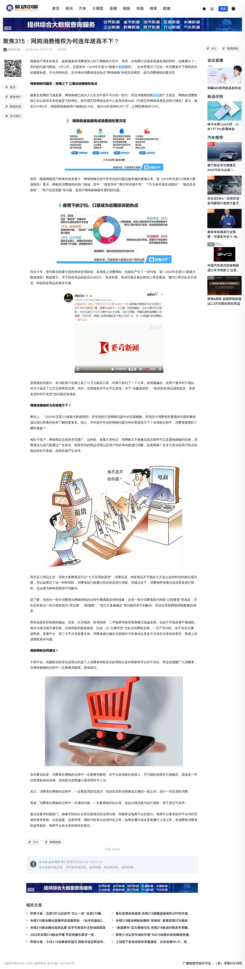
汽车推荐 (215, 137)
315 (210, 48)
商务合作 (12, 97)
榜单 (153, 8)
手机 (156, 95)
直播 (113, 8)
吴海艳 (62, 49)
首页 (56, 8)
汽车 (82, 8)
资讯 (69, 8)
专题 (140, 8)
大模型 (97, 8)
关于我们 (12, 116)
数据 (166, 8)
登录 (223, 8)
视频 (126, 8)
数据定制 (12, 106)
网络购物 (229, 48)
